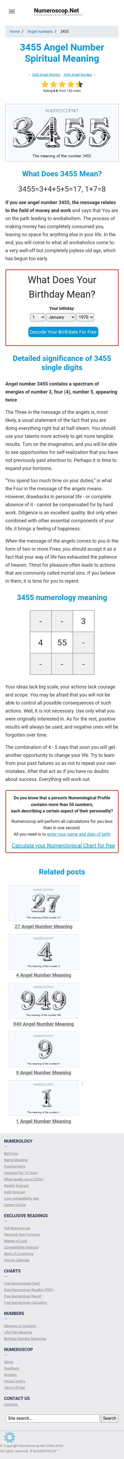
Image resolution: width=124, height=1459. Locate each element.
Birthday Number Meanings (25, 1339)
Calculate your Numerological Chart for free (63, 845)
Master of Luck (15, 1241)
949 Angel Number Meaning (43, 1024)
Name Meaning (16, 1160)
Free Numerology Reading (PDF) (29, 1290)
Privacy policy (14, 1381)
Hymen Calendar (17, 1260)
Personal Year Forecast (22, 1234)
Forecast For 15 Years (21, 1173)
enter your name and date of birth (79, 834)
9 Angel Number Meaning (43, 1072)
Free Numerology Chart (22, 1283)
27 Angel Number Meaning (44, 926)
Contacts (11, 1404)
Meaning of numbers (20, 1326)
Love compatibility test (21, 1198)
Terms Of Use (14, 1388)
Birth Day (11, 1153)
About (8, 1362)
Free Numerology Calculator (25, 1303)
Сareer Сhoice (15, 1205)
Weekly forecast (16, 1186)
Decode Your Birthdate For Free (63, 332)
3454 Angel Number (46, 75)
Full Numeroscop (17, 1228)
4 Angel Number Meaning (43, 975)
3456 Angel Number (77, 75)
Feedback (11, 1368)
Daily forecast (14, 1192)
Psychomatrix (14, 1166)
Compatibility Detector (21, 1247)
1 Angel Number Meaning (43, 1121)
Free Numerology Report (23, 1296)
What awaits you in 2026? (23, 1179)
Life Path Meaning (18, 1332)
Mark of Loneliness (18, 1254)
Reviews (10, 1375)
